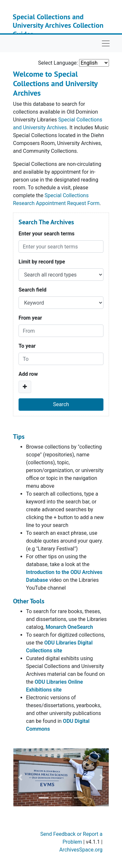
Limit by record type (42, 262)
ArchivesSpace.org (80, 850)
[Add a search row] (25, 387)
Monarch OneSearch (69, 627)
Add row (28, 374)
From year (30, 318)
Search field (33, 290)
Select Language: (58, 63)
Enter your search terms (47, 234)
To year (27, 346)
